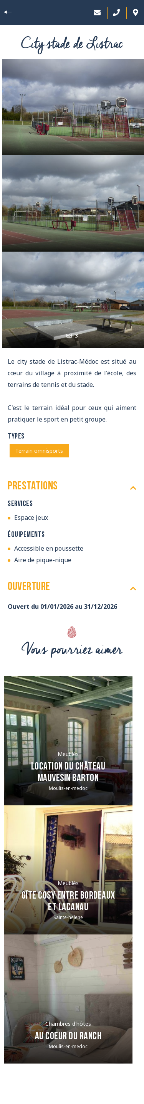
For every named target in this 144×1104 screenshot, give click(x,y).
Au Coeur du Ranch (68, 1037)
